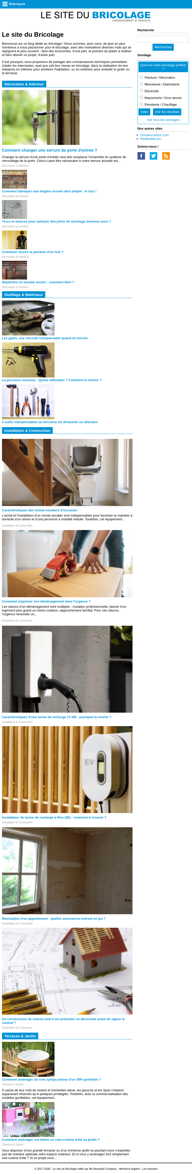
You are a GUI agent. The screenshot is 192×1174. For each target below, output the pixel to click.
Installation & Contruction (17, 525)
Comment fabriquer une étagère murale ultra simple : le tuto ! (49, 191)
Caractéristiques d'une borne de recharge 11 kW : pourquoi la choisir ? (57, 717)
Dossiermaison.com (154, 135)
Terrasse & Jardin (13, 1084)
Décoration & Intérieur (15, 165)
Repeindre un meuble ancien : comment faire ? (38, 282)
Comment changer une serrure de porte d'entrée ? (49, 150)
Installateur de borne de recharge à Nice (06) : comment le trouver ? (54, 817)
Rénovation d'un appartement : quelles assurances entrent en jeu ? (54, 918)
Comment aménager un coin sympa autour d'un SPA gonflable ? (51, 1079)
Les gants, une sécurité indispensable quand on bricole (45, 338)
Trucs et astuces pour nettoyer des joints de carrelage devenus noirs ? (56, 221)
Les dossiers (150, 1168)
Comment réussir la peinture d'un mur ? (33, 252)
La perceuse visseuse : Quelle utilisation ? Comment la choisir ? (52, 380)
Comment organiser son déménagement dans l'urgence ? (46, 601)
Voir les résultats (167, 112)
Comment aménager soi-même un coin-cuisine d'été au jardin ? (51, 1140)
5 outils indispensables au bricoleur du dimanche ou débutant (50, 422)
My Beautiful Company (103, 1168)
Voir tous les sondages (163, 120)
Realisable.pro (150, 139)
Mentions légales (129, 1168)
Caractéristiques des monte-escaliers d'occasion (40, 510)
